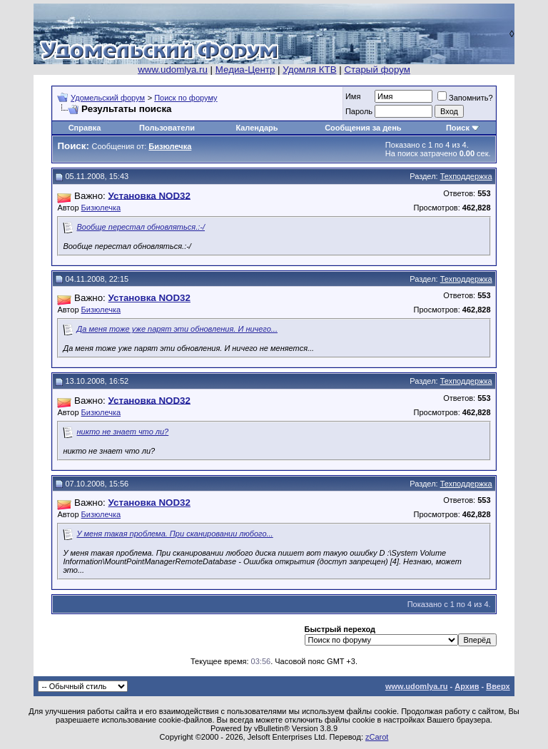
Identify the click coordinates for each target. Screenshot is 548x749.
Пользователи (167, 127)
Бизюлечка (101, 207)
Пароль (358, 111)
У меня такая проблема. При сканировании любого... (174, 533)
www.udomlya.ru (173, 69)
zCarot (376, 737)
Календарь (256, 127)
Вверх (497, 686)
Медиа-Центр (245, 69)
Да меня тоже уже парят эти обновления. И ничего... (176, 329)
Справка (84, 127)
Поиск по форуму (185, 97)
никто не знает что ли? (122, 431)
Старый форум (377, 69)
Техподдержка (466, 176)
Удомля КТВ (309, 69)
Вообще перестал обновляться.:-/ (140, 227)
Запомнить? (465, 97)
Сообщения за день (363, 127)
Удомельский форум (108, 97)
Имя (352, 96)
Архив (467, 686)
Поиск (458, 127)
